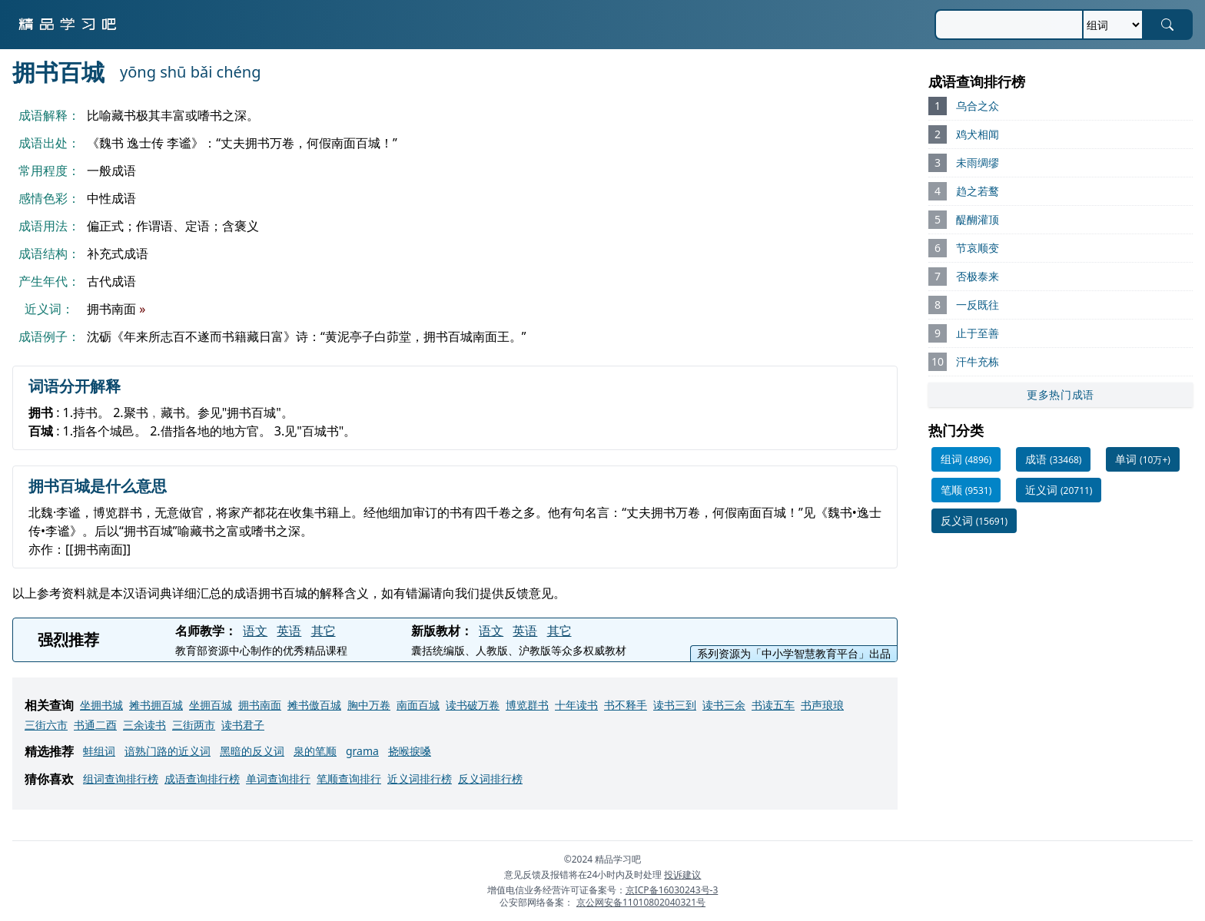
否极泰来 (977, 276)
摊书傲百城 (314, 704)
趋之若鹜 (977, 191)
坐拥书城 (101, 704)
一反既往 (977, 304)
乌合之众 (977, 105)
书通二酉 (95, 724)
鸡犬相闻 (977, 134)
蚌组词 (99, 751)
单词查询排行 (278, 778)
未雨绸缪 (977, 162)
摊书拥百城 (156, 704)
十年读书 (576, 704)
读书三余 (723, 704)
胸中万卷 (368, 704)
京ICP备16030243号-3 (672, 889)
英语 (289, 630)
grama (362, 751)
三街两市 (193, 724)
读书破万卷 (473, 704)
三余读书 (144, 724)
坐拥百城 (210, 704)
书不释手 (625, 704)
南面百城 (418, 704)
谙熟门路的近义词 (167, 751)
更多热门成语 (1060, 394)
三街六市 (46, 724)
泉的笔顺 (315, 751)
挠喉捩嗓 (409, 751)
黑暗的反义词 (252, 751)
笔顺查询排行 (349, 778)
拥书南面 (259, 704)
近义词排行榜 (419, 778)
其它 (323, 630)
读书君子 (242, 724)
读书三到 (674, 704)
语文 (255, 630)
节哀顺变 (977, 247)
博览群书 (527, 704)
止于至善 (977, 333)
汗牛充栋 (977, 361)
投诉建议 (682, 874)
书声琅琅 (822, 704)
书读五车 (773, 704)
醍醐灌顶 (977, 219)
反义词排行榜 (490, 778)
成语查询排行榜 (202, 778)
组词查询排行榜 (120, 778)
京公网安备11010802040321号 (640, 902)
